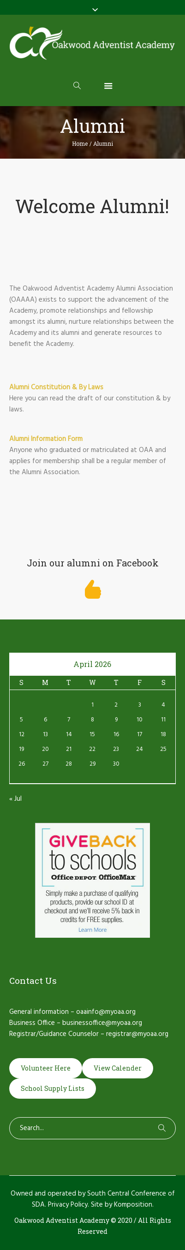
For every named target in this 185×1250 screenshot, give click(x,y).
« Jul (15, 798)
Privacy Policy (68, 1204)
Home (80, 143)
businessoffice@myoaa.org (102, 1023)
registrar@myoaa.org (137, 1034)
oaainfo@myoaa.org (106, 1012)
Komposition (133, 1204)
